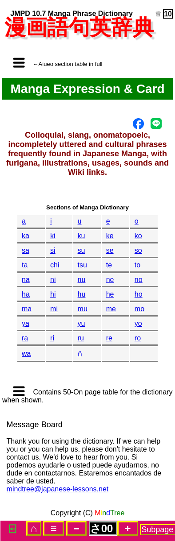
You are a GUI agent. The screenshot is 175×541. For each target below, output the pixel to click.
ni (53, 279)
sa (25, 250)
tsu (82, 265)
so (138, 250)
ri (52, 338)
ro (138, 338)
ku (81, 236)
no (139, 279)
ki (53, 236)
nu (82, 279)
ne (110, 279)
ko (138, 236)
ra (25, 338)
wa (26, 353)
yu (81, 323)
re (109, 338)
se (110, 250)
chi (54, 265)
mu (83, 309)
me (111, 309)
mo (139, 309)
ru (81, 338)
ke (110, 236)
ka (25, 236)
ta (25, 265)
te (109, 265)
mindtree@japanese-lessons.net (58, 489)
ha (26, 294)
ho (139, 294)
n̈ (80, 354)
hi (53, 294)
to (137, 265)
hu (82, 294)
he (110, 294)
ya (25, 323)
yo (138, 323)
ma (27, 309)
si (53, 250)
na (26, 279)
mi (54, 309)
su (81, 250)
